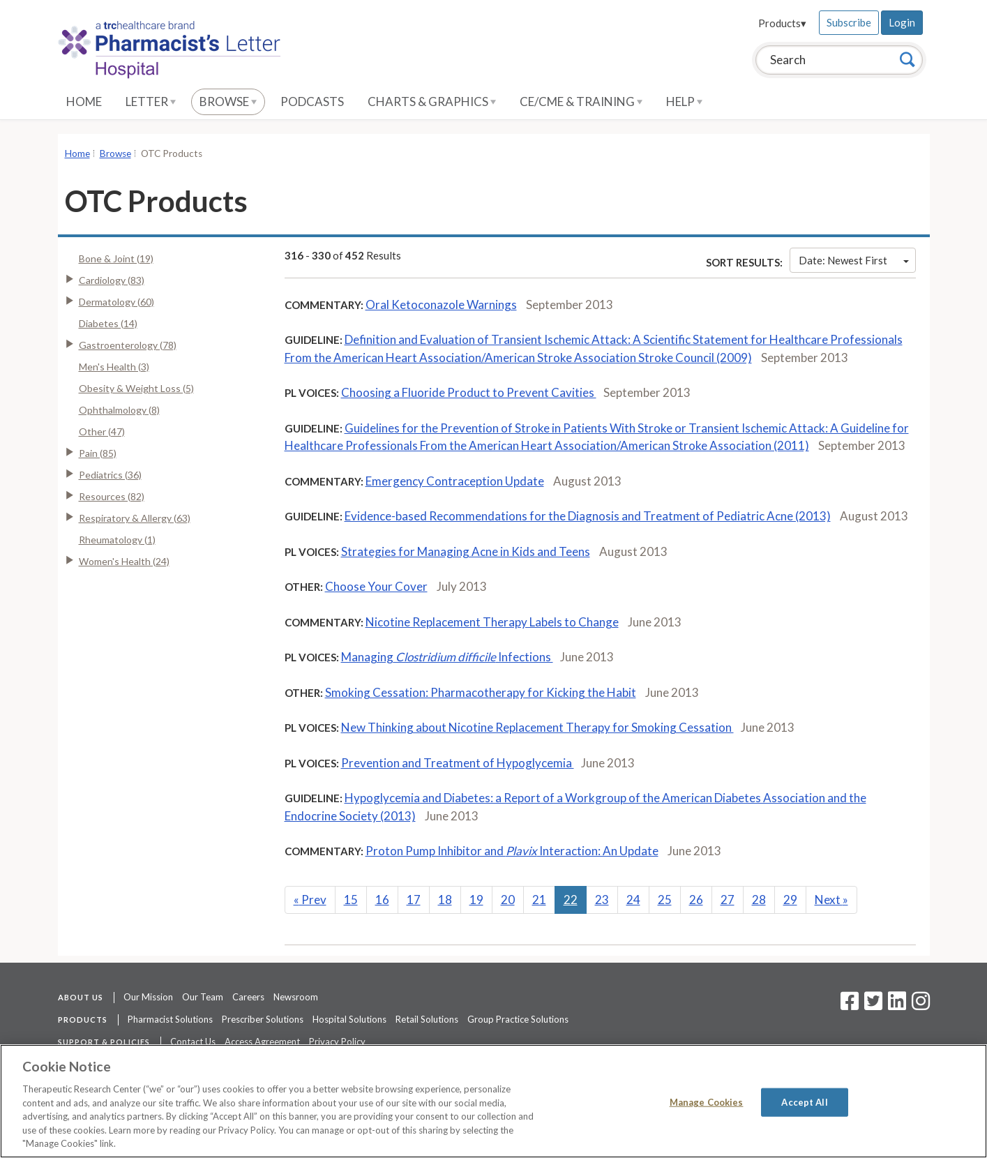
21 (539, 899)
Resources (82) (111, 496)
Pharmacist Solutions (170, 1019)
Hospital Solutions (349, 1019)
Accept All (804, 1101)
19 (476, 899)
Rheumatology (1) (117, 540)
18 (445, 899)
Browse (228, 101)
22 (571, 899)
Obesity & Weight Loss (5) (136, 388)
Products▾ (782, 23)
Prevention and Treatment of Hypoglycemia (457, 762)
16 (382, 899)
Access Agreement (262, 1041)
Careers (248, 996)
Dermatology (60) (116, 302)
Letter (151, 101)
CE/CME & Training (581, 101)
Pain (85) (97, 453)
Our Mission (148, 996)
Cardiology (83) (111, 280)
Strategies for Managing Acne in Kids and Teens (465, 551)
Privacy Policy (337, 1041)
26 (696, 899)
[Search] (907, 59)
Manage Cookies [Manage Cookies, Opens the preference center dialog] (707, 1101)
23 (602, 899)
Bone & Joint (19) (116, 258)
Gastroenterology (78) (127, 345)
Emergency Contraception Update (455, 481)
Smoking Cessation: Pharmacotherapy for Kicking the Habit (480, 692)
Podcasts (312, 101)
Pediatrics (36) (110, 475)
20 (508, 899)
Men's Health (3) (114, 367)
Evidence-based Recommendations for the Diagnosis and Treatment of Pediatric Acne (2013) (588, 516)
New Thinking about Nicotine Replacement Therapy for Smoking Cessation (537, 727)
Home (84, 101)
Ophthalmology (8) (119, 410)
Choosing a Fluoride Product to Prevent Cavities (468, 392)
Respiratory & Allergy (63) (134, 518)
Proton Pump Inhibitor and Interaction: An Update (512, 850)
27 (727, 899)
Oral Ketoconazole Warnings (441, 304)
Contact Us (193, 1041)
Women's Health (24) (124, 561)
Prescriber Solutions (262, 1019)
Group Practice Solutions (517, 1019)
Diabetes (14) (108, 323)
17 (414, 899)
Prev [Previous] (310, 899)
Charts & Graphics (432, 101)
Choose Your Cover (376, 586)
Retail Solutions (426, 1019)
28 (759, 899)
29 (790, 899)
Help (684, 101)
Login (902, 22)
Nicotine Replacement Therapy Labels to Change (492, 622)
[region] (493, 1101)
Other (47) (102, 431)
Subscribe (849, 22)
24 (633, 899)
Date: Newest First (854, 260)
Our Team (202, 996)
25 (665, 899)
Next (831, 899)
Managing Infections (447, 656)
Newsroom (295, 996)
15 (351, 899)
